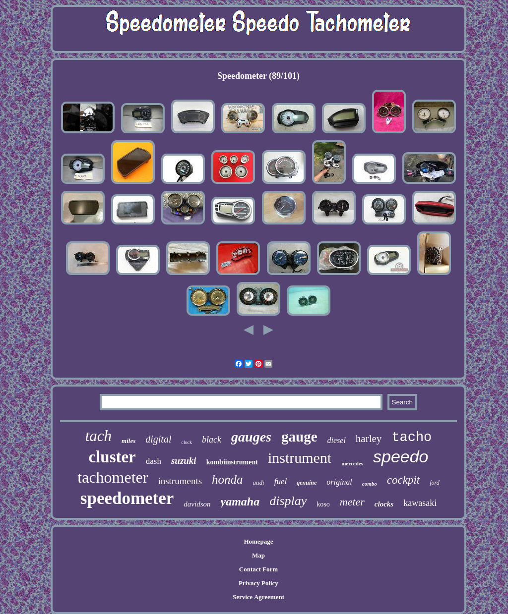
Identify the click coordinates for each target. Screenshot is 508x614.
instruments (180, 481)
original (339, 482)
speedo (401, 456)
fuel (280, 481)
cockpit (403, 480)
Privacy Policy (258, 583)
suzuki (183, 460)
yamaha (240, 501)
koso (323, 504)
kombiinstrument (232, 462)
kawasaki (420, 503)
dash (153, 461)
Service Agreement (258, 597)
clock (186, 442)
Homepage (258, 541)
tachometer (112, 477)
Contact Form (258, 569)
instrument (299, 457)
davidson (197, 504)
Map (258, 555)
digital (158, 439)
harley (368, 439)
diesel (336, 440)
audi (258, 482)
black (211, 440)
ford (435, 482)
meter (352, 502)
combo (369, 484)
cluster (111, 457)
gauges (251, 437)
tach (98, 436)
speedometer (127, 498)
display (288, 501)
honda (227, 479)
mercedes (352, 463)
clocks (384, 504)
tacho (411, 437)
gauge (299, 437)
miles (128, 441)
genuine (307, 482)
